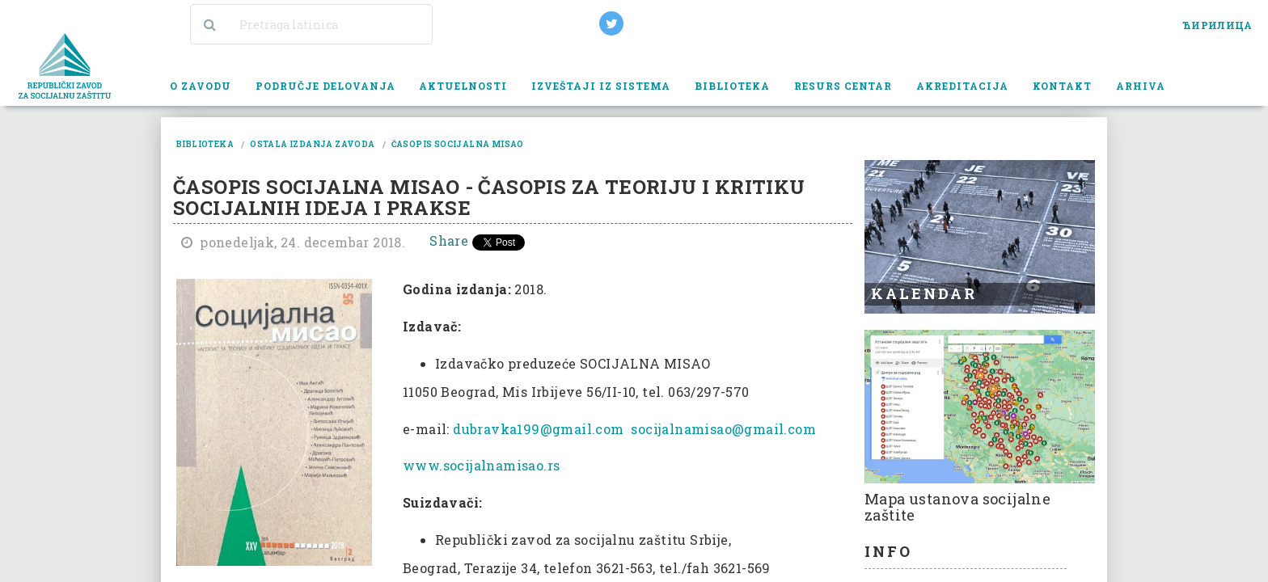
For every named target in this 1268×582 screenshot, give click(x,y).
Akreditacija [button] (962, 85)
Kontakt (1062, 85)
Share (448, 240)
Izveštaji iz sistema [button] (600, 85)
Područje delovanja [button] (325, 85)
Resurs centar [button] (843, 85)
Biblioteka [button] (732, 85)
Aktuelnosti (463, 85)
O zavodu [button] (200, 85)
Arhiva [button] (1140, 85)
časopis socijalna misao (457, 144)
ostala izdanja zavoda (312, 144)
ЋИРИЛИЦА (1217, 25)
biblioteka (205, 144)
